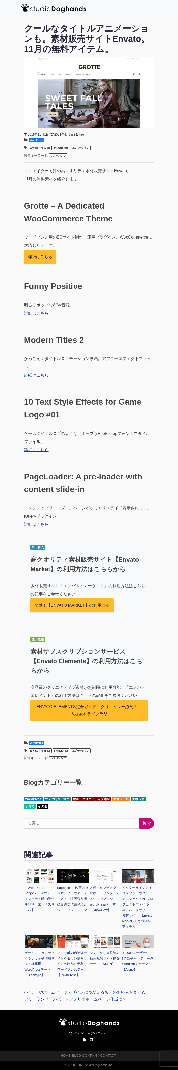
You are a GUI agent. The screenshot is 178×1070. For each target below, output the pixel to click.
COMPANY (90, 1055)
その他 (42, 806)
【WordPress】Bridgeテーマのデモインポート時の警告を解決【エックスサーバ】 (40, 899)
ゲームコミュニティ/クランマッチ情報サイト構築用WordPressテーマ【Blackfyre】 (40, 964)
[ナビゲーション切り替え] (151, 8)
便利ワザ (138, 799)
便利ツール (121, 799)
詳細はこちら (40, 256)
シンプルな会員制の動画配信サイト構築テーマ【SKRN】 (105, 958)
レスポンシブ (58, 155)
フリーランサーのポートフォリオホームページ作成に (74, 999)
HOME (66, 1055)
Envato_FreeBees (40, 147)
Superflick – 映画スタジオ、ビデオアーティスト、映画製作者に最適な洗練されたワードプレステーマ (72, 899)
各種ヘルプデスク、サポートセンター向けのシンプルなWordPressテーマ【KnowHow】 (105, 899)
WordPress (36, 140)
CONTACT (108, 1055)
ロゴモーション (80, 147)
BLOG (76, 1055)
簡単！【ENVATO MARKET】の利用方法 (72, 605)
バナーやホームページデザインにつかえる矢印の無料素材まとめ (84, 992)
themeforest (61, 147)
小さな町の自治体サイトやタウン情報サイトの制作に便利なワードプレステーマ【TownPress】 (72, 964)
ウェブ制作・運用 (57, 799)
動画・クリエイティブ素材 (91, 799)
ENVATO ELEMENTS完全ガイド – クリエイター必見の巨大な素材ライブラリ (89, 710)
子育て (29, 806)
